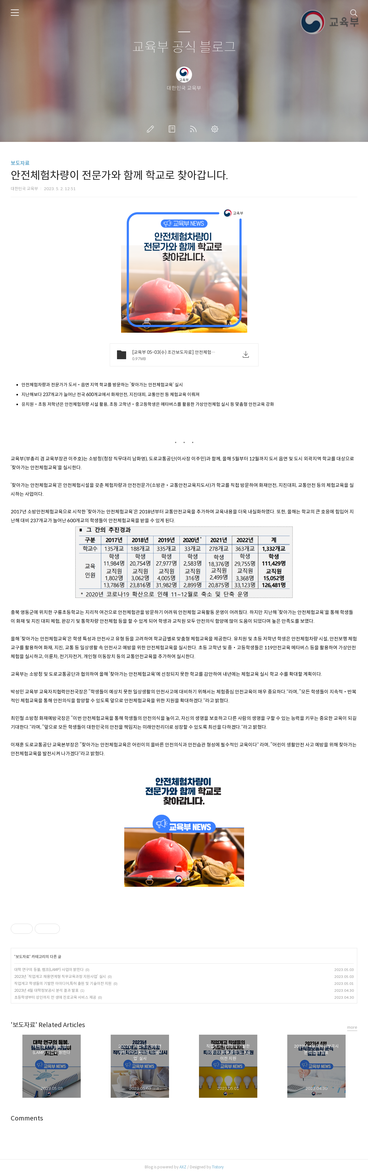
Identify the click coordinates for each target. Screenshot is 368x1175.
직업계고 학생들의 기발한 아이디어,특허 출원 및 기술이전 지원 (63, 983)
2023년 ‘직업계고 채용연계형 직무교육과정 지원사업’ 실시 (60, 976)
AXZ (182, 1167)
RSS (194, 129)
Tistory (218, 1167)
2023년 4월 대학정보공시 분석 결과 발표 (46, 990)
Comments (27, 1118)
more (352, 1027)
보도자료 (20, 163)
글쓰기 (151, 129)
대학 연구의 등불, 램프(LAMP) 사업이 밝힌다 (49, 969)
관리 (216, 129)
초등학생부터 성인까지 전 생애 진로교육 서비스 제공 (55, 997)
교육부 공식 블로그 (184, 47)
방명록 (173, 129)
